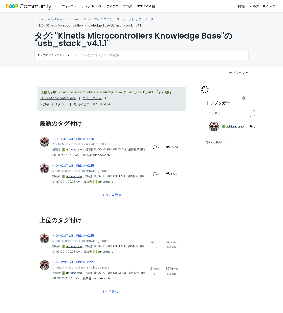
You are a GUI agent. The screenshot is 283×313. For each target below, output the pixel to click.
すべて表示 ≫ (112, 195)
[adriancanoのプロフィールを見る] (74, 149)
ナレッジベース (92, 6)
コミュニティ (92, 98)
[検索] (160, 55)
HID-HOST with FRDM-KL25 (73, 139)
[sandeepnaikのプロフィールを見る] (101, 155)
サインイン (270, 6)
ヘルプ (254, 6)
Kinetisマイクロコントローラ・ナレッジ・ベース (119, 19)
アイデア (112, 6)
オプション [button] (237, 73)
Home (39, 19)
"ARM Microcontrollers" (58, 98)
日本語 (240, 6)
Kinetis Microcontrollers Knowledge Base (80, 144)
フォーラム (69, 6)
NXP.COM (144, 6)
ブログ (127, 6)
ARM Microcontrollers (64, 19)
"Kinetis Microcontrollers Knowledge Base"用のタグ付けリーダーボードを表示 (225, 98)
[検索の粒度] (53, 55)
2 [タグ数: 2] (254, 126)
